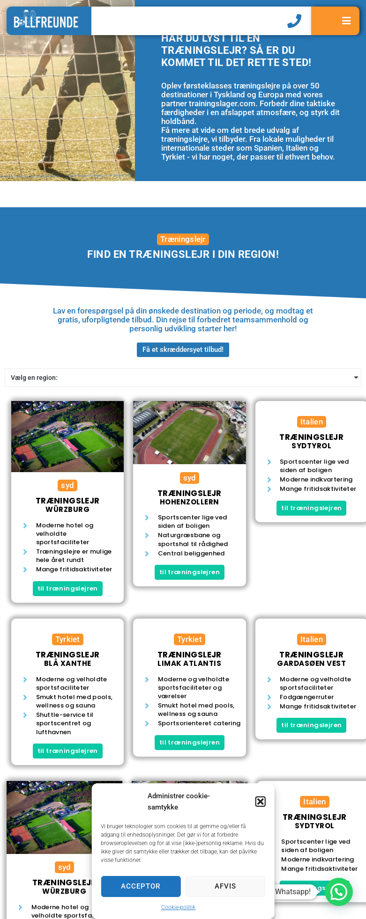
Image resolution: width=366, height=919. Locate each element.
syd (67, 485)
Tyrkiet (67, 639)
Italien (311, 421)
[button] (260, 801)
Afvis (225, 886)
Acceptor (140, 886)
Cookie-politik (178, 907)
